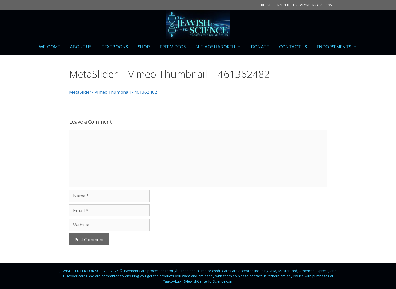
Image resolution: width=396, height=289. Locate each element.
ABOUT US (80, 46)
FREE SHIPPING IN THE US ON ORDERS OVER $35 (296, 5)
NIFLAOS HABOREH (221, 47)
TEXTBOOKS (115, 46)
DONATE (260, 46)
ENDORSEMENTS (339, 47)
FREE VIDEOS (173, 46)
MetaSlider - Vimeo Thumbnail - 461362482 (113, 92)
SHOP (144, 46)
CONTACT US (293, 46)
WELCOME (49, 46)
